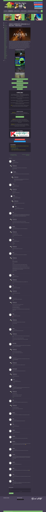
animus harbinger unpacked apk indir (5, 48)
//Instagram (40, 0)
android (4, 27)
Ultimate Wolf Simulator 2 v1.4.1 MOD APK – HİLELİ (13, 155)
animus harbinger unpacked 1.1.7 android (5, 29)
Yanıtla (15, 181)
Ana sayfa (28, 0)
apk (5, 58)
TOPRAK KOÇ (31, 0)
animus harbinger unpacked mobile (5, 54)
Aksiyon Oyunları (5, 25)
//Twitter (37, 0)
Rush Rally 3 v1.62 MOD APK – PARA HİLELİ (25, 155)
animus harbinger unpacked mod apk (5, 56)
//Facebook (34, 0)
